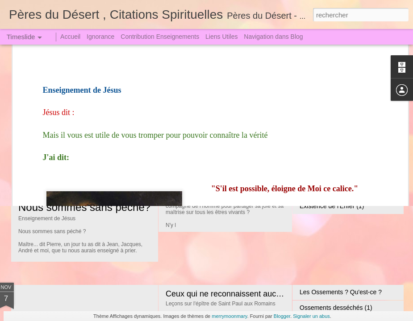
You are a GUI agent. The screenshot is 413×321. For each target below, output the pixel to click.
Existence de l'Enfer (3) (332, 174)
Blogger (282, 316)
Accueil (70, 36)
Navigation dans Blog (273, 36)
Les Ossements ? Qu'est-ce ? (341, 292)
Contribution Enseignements (160, 36)
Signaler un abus (311, 316)
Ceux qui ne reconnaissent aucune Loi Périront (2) (255, 293)
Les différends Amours (331, 143)
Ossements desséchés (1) (336, 307)
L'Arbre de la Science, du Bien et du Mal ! (239, 138)
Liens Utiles (221, 36)
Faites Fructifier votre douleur (340, 159)
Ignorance (100, 36)
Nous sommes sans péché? (84, 207)
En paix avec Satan (327, 128)
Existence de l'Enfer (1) (332, 206)
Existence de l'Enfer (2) (332, 190)
